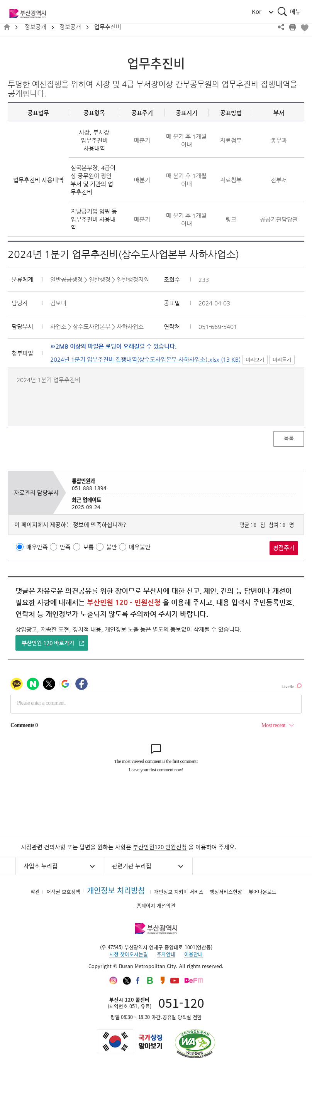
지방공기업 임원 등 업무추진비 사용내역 (94, 219)
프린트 (292, 27)
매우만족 (37, 547)
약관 (35, 891)
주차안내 (166, 954)
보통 (88, 547)
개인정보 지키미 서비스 (178, 891)
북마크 (304, 27)
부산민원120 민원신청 (160, 847)
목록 (289, 438)
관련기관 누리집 (131, 866)
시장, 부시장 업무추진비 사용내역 (94, 140)
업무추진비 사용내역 (38, 180)
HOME (7, 27)
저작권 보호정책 (63, 891)
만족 (65, 547)
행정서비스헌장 (226, 891)
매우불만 (140, 547)
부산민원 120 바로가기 (48, 643)
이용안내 (193, 954)
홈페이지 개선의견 (156, 905)
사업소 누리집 (41, 866)
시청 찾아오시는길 (128, 954)
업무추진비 (107, 27)
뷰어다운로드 (262, 891)
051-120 (181, 1002)
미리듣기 (282, 360)
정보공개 (35, 27)
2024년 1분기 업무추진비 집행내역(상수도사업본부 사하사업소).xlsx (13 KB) (145, 359)
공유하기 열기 (281, 27)
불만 (111, 547)
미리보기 (255, 360)
